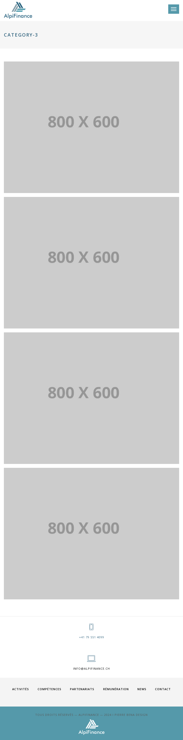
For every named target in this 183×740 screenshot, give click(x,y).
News (141, 689)
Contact (163, 689)
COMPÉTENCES (49, 689)
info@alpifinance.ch (91, 668)
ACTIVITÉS (20, 689)
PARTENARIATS (82, 689)
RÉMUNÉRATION (116, 689)
